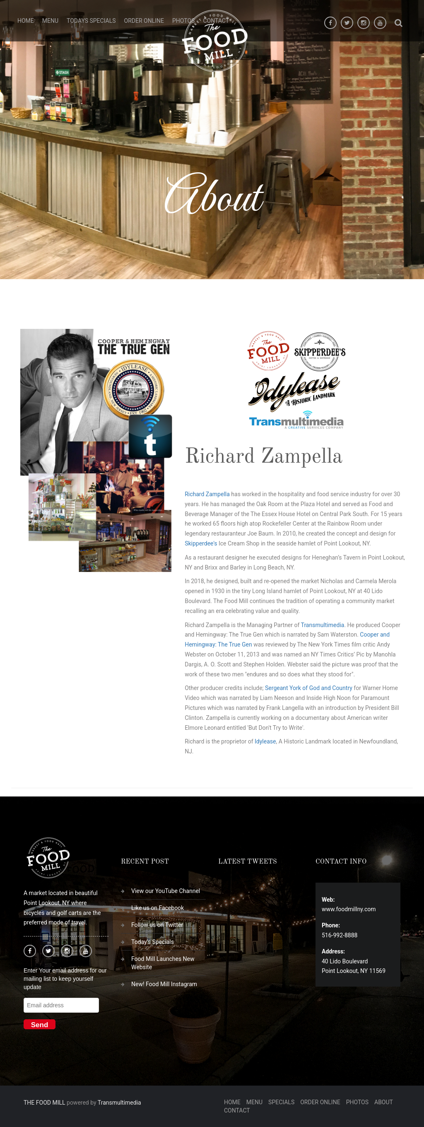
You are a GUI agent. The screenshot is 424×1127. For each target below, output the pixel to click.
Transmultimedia (322, 625)
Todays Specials (91, 20)
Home (25, 20)
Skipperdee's (201, 543)
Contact (237, 1110)
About (383, 1102)
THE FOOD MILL (44, 1102)
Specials (281, 1102)
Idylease (265, 741)
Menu (50, 20)
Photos (357, 1102)
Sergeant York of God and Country (308, 688)
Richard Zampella (207, 494)
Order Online (144, 20)
